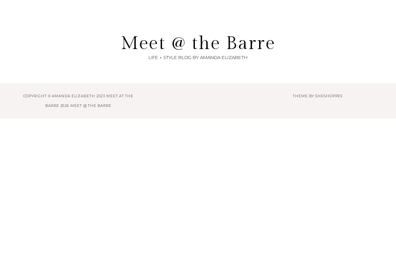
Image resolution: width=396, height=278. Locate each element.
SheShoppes (329, 96)
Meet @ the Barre (198, 43)
